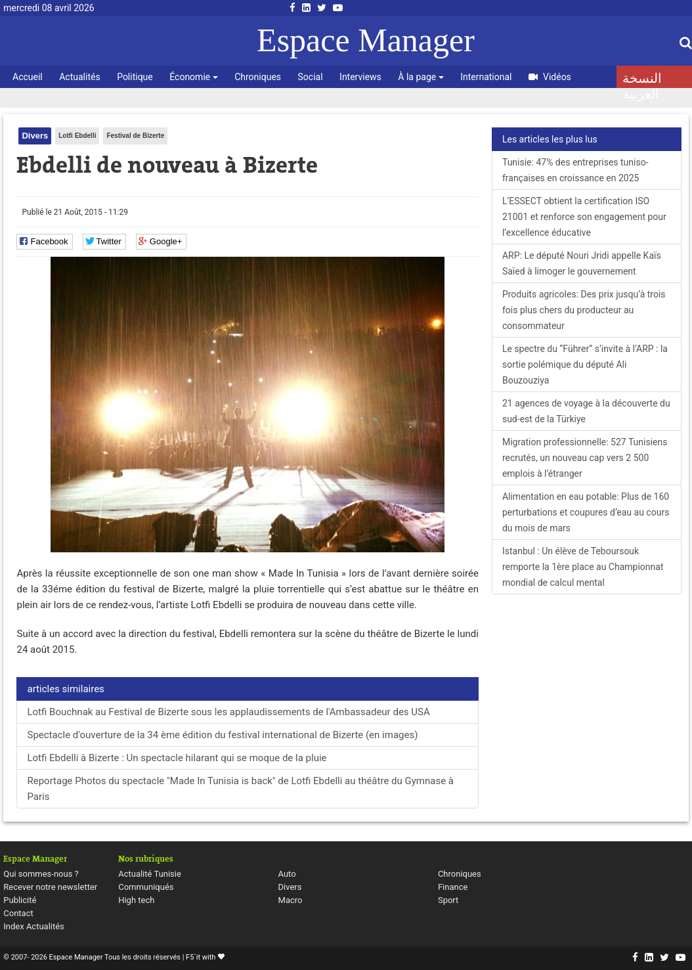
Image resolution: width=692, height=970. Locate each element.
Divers (35, 136)
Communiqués (145, 887)
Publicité (19, 900)
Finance (452, 887)
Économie (193, 77)
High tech (136, 900)
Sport (448, 900)
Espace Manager (366, 40)
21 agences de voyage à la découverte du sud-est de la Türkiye (586, 411)
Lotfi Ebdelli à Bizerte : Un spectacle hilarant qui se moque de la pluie (176, 758)
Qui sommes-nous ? (40, 874)
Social (310, 77)
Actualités (79, 77)
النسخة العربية (642, 79)
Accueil (27, 77)
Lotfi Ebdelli (77, 135)
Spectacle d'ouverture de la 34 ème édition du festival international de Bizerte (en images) (222, 735)
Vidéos (550, 77)
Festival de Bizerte (135, 135)
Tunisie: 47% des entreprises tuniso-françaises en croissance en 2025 (575, 170)
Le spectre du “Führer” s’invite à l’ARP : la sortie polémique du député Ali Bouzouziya (585, 364)
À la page (420, 77)
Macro (290, 900)
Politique (135, 77)
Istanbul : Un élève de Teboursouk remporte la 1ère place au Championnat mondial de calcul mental (583, 567)
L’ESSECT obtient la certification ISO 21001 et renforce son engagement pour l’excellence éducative (584, 217)
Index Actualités (33, 926)
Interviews (360, 77)
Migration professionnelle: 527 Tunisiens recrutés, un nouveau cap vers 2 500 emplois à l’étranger (585, 458)
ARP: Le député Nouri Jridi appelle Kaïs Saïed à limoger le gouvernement (581, 263)
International (485, 77)
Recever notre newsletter (50, 887)
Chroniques (257, 77)
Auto (287, 874)
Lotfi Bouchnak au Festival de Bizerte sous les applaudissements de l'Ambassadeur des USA (228, 712)
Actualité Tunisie (149, 874)
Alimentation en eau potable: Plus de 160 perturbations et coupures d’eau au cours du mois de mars (585, 512)
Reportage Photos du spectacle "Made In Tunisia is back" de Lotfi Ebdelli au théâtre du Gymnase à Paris (240, 789)
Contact (18, 913)
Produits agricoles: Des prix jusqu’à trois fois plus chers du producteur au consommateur (584, 310)
